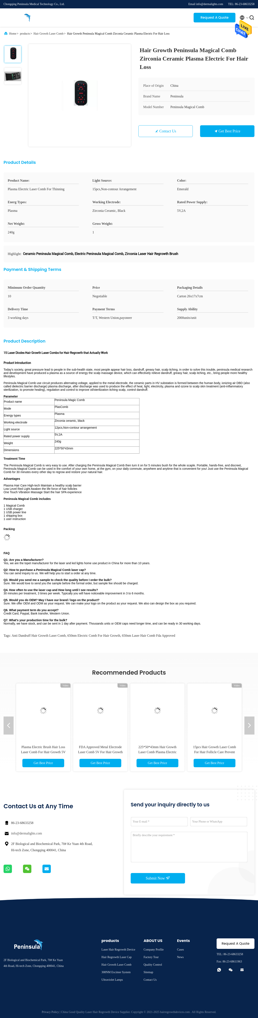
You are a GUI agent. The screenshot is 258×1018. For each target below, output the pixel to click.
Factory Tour (151, 957)
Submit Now (158, 878)
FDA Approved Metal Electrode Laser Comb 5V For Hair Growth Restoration (100, 752)
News (180, 957)
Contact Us (167, 131)
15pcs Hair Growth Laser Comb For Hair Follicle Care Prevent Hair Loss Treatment (214, 752)
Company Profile (154, 949)
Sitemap (148, 972)
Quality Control (153, 964)
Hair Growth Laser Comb (48, 33)
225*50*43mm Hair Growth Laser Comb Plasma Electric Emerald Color (157, 752)
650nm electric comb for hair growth (93, 635)
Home (12, 33)
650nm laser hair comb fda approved (148, 635)
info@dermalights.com (26, 833)
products (25, 33)
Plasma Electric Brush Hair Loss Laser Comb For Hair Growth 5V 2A (43, 752)
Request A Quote (215, 17)
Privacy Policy (50, 1012)
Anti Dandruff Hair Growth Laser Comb (38, 635)
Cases (180, 949)
